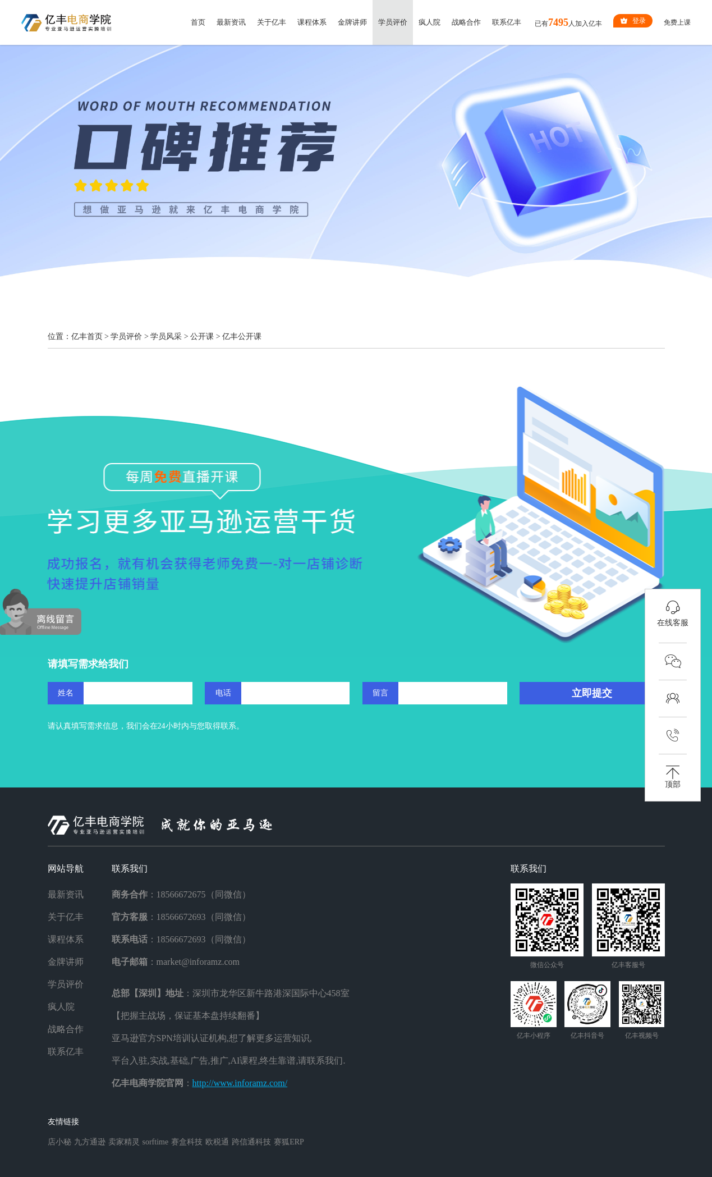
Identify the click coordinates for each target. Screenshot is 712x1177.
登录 (633, 21)
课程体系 (312, 22)
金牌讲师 (352, 22)
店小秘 (59, 1142)
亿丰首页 (87, 336)
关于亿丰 (271, 22)
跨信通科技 (251, 1142)
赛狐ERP (289, 1142)
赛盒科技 (187, 1142)
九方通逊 (89, 1142)
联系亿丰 (506, 22)
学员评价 (392, 22)
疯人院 (429, 22)
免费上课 (677, 22)
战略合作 (466, 22)
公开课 (202, 336)
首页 (198, 22)
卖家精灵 (124, 1142)
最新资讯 (231, 22)
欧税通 (217, 1142)
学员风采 (166, 336)
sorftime (156, 1142)
